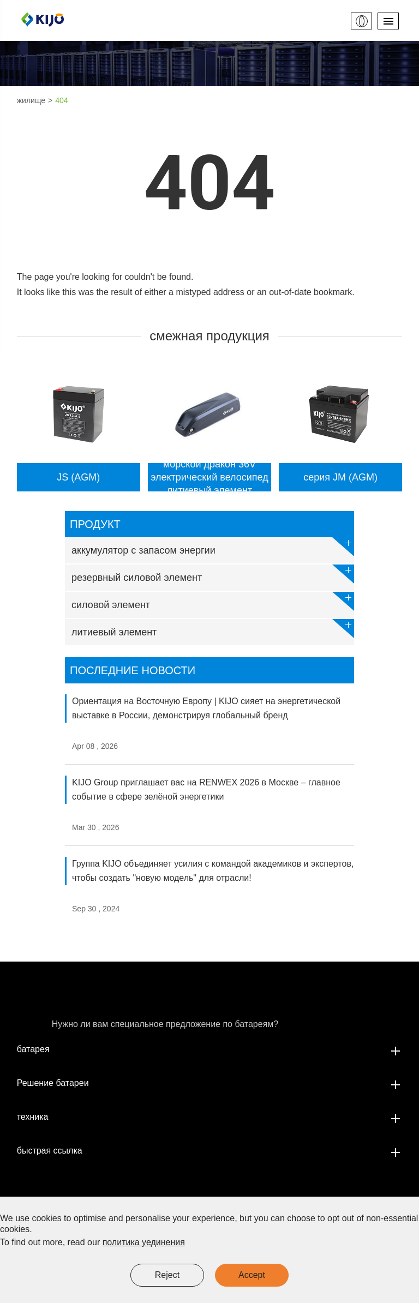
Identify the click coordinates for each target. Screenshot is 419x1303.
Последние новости (132, 670)
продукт (95, 524)
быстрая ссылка (210, 1151)
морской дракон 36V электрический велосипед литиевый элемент (209, 477)
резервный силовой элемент (212, 574)
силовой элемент (212, 601)
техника (210, 1117)
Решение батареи (210, 1083)
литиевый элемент (212, 628)
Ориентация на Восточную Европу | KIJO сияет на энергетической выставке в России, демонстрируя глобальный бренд (206, 708)
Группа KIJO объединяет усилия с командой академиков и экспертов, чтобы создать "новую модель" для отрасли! (213, 870)
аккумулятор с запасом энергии (212, 546)
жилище (31, 100)
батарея (210, 1049)
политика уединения (144, 1242)
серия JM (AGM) (340, 477)
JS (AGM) (78, 477)
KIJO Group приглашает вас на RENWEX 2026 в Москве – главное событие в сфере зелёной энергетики (206, 789)
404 (61, 100)
